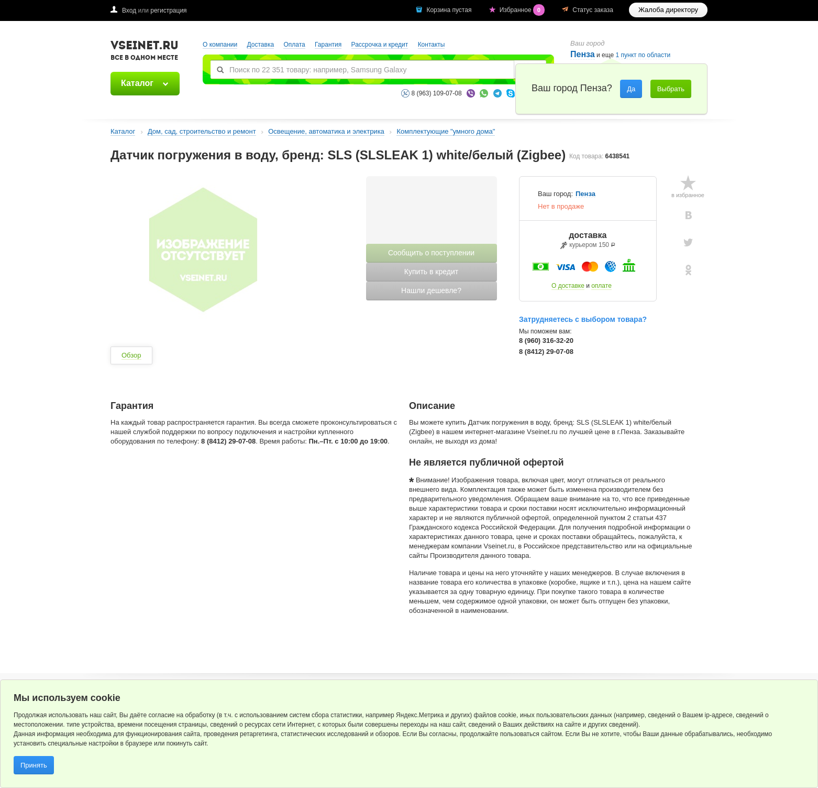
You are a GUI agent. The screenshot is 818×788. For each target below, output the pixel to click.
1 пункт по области (643, 55)
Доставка (260, 44)
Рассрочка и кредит (379, 44)
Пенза (582, 54)
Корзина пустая (449, 10)
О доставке (567, 285)
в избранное (687, 195)
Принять (33, 765)
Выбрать (670, 89)
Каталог (137, 83)
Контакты (431, 44)
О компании (220, 44)
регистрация (168, 10)
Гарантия (328, 44)
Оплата (294, 44)
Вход (129, 10)
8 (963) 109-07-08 (437, 93)
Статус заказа (592, 10)
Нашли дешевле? (431, 290)
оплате (601, 285)
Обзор (131, 355)
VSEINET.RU (144, 52)
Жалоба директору (668, 10)
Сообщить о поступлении (431, 253)
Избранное (523, 10)
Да (631, 89)
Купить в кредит (431, 271)
